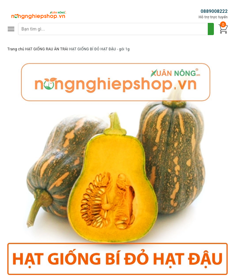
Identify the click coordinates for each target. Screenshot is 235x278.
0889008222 (214, 11)
